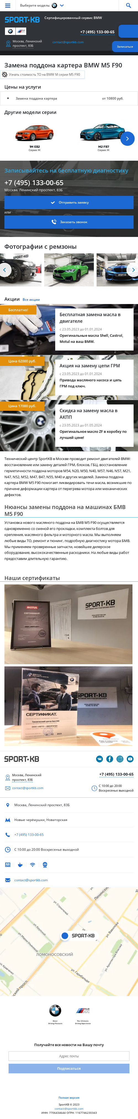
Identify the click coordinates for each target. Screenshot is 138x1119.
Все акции (31, 299)
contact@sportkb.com (68, 42)
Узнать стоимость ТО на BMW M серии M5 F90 (44, 74)
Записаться (125, 46)
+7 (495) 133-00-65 (97, 31)
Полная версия (69, 1097)
